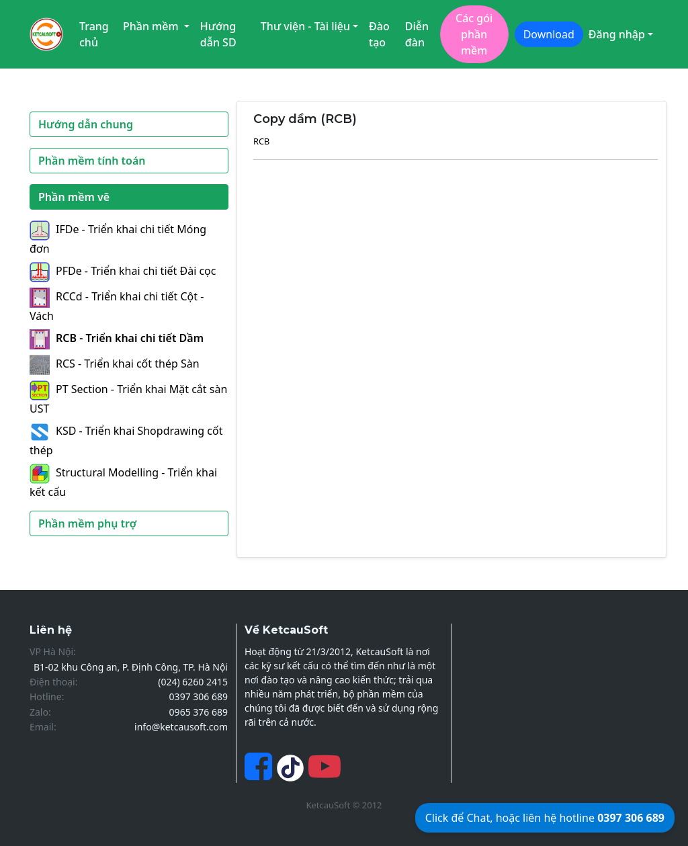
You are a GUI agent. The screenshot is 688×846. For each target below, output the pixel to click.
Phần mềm (152, 26)
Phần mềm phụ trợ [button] (87, 523)
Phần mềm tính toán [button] (92, 160)
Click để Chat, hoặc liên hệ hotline (544, 817)
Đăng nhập (617, 34)
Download (548, 34)
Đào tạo (379, 34)
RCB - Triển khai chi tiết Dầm (117, 338)
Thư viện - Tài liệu (305, 26)
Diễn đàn (417, 34)
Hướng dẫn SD (218, 34)
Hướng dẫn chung (85, 124)
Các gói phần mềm (474, 34)
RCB (261, 141)
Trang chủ (94, 34)
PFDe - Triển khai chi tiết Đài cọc (123, 270)
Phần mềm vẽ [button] (74, 196)
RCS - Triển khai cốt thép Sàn (115, 363)
